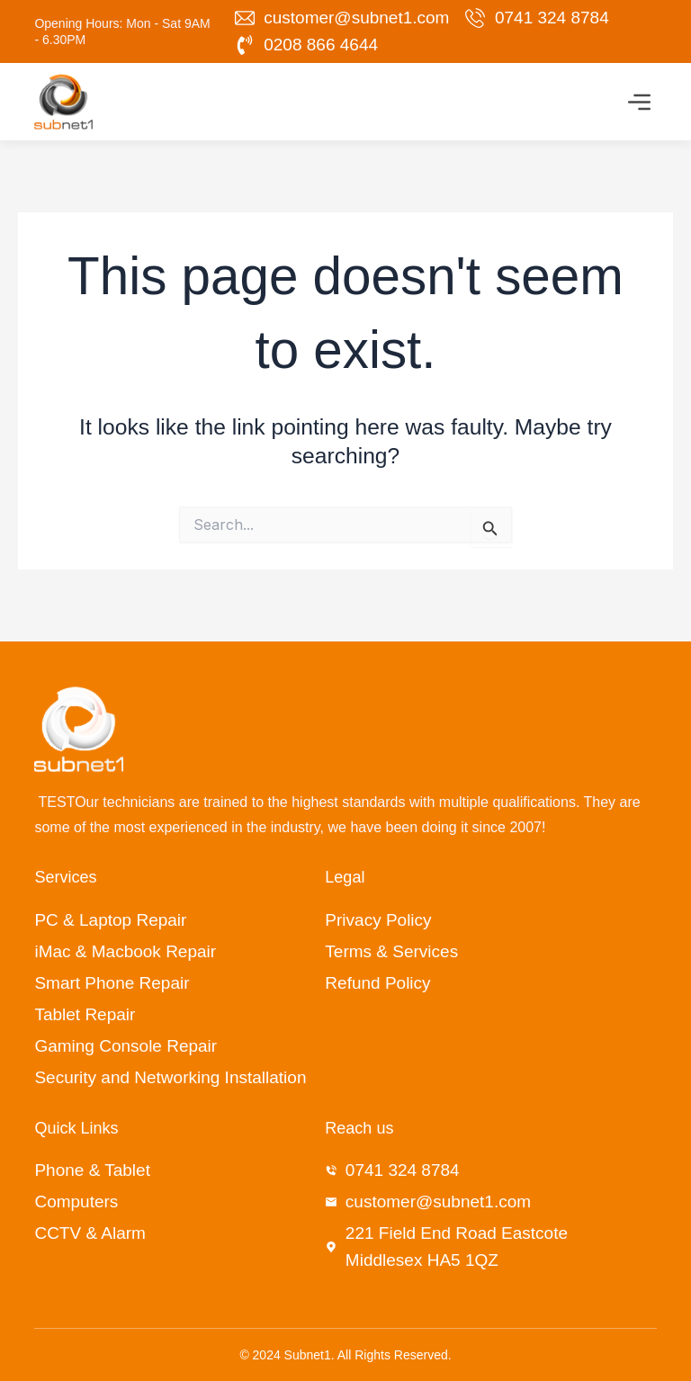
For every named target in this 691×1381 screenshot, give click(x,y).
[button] (640, 104)
